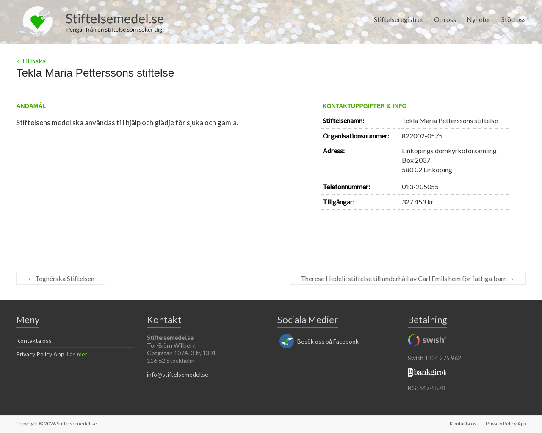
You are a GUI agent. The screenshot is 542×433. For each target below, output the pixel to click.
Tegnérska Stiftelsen (60, 278)
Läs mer (77, 354)
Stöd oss (513, 19)
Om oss (445, 19)
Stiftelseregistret (398, 19)
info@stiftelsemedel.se (177, 374)
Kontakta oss (34, 340)
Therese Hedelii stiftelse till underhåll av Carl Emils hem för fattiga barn (408, 278)
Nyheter (479, 19)
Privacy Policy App (40, 354)
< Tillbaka (31, 61)
